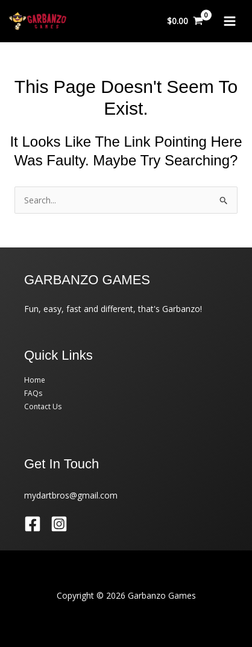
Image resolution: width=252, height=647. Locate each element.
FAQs (33, 393)
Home (34, 380)
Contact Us (42, 406)
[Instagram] (59, 523)
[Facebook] (32, 523)
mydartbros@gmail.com (71, 495)
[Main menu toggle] (229, 21)
